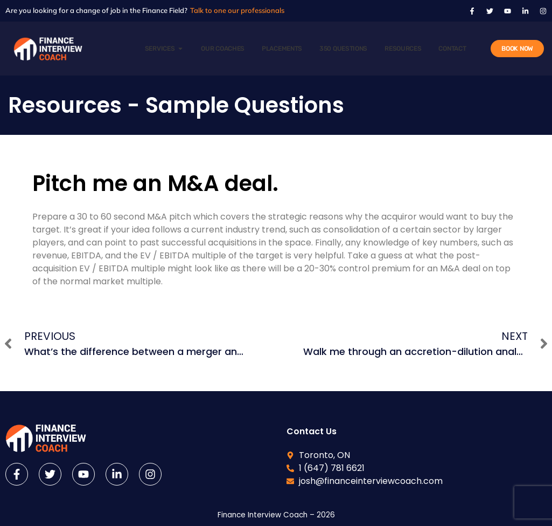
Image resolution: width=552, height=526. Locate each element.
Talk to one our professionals (237, 10)
